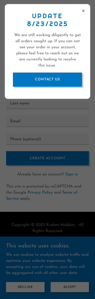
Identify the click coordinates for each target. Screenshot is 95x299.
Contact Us (47, 79)
